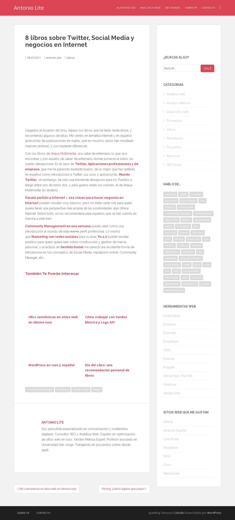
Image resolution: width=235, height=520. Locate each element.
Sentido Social (71, 247)
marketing (62, 389)
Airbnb (168, 422)
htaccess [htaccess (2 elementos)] (170, 233)
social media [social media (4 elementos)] (191, 271)
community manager (39, 389)
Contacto (208, 7)
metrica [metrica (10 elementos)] (183, 245)
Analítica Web (150, 7)
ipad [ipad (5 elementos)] (168, 239)
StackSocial (171, 473)
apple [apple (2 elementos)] (183, 194)
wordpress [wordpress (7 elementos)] (190, 284)
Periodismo (175, 138)
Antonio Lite (29, 7)
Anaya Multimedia (63, 153)
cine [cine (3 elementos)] (202, 201)
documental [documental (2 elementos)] (202, 220)
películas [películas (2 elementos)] (188, 252)
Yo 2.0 (102, 236)
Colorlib (179, 513)
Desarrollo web (178, 112)
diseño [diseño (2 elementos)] (186, 220)
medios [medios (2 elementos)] (169, 245)
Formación (174, 120)
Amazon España (174, 430)
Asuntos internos (178, 103)
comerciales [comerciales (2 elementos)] (186, 207)
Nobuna (169, 358)
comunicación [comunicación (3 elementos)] (203, 213)
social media (81, 389)
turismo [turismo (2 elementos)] (196, 277)
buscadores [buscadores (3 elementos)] (188, 201)
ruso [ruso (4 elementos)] (207, 265)
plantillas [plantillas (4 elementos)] (170, 258)
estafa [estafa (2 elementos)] (169, 226)
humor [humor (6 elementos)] (184, 233)
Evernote (169, 333)
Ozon (167, 465)
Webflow (169, 384)
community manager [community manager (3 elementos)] (178, 213)
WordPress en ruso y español (51, 365)
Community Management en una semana (58, 226)
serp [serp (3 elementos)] (176, 271)
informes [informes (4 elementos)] (197, 233)
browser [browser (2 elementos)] (196, 194)
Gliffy (167, 350)
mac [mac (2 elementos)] (206, 239)
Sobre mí (191, 7)
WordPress (214, 513)
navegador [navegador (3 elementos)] (172, 252)
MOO (167, 456)
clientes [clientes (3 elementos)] (169, 207)
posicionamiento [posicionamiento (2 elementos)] (190, 258)
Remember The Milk (177, 376)
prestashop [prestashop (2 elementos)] (172, 265)
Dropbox (169, 324)
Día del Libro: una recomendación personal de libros (107, 370)
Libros (71, 58)
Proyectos (174, 147)
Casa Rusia (171, 439)
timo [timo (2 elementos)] (185, 277)
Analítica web (176, 94)
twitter (97, 389)
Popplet (169, 367)
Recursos (173, 156)
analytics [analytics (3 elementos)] (170, 194)
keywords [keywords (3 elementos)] (193, 239)
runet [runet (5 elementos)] (186, 265)
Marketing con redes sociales (55, 236)
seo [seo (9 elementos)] (167, 271)
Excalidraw (171, 341)
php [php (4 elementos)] (200, 252)
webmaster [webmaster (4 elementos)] (172, 284)
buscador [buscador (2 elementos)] (171, 201)
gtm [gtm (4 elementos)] (196, 226)
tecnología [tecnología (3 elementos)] (171, 277)
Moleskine (170, 447)
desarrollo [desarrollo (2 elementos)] (171, 220)
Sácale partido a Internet (45, 197)
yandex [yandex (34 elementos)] (205, 284)
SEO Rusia (174, 165)
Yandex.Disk (171, 393)
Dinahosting (171, 315)
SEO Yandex (173, 7)
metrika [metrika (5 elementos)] (196, 245)
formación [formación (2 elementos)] (183, 226)
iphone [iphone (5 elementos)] (179, 239)
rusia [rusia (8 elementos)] (197, 265)
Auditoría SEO (126, 7)
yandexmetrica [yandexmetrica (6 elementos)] (174, 290)
